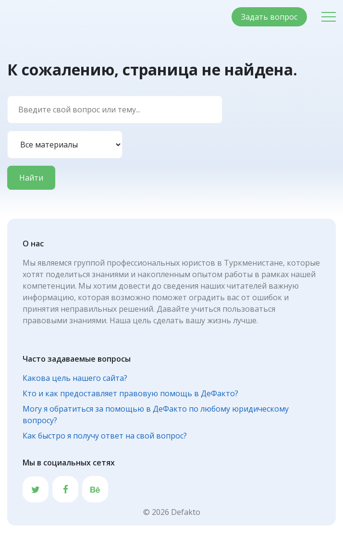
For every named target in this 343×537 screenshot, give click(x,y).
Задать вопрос (269, 17)
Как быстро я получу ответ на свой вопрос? (105, 435)
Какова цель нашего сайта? (75, 378)
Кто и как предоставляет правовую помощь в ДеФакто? (130, 393)
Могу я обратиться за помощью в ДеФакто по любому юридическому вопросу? (156, 414)
